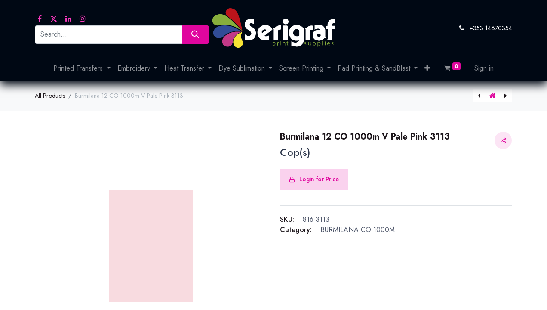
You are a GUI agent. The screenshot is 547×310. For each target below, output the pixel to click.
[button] (427, 68)
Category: (296, 230)
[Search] (195, 34)
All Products (50, 95)
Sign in (484, 68)
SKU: (287, 219)
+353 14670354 (490, 28)
